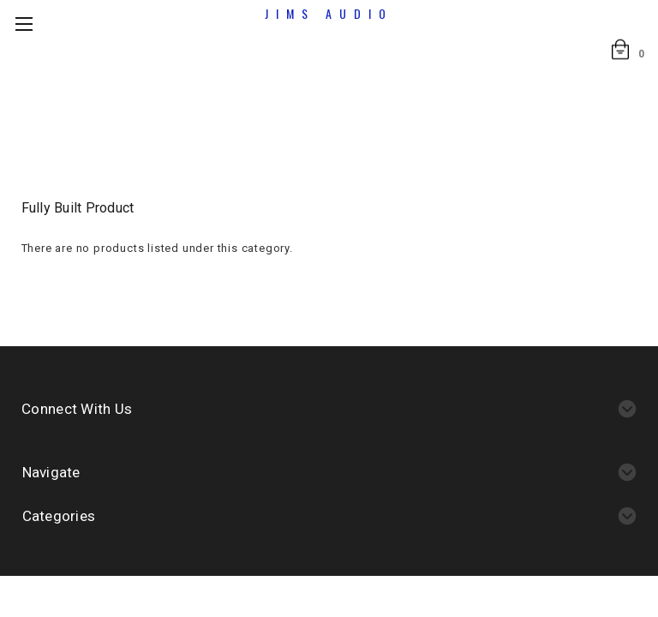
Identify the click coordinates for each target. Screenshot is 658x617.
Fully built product (435, 111)
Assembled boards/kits (295, 111)
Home (188, 111)
